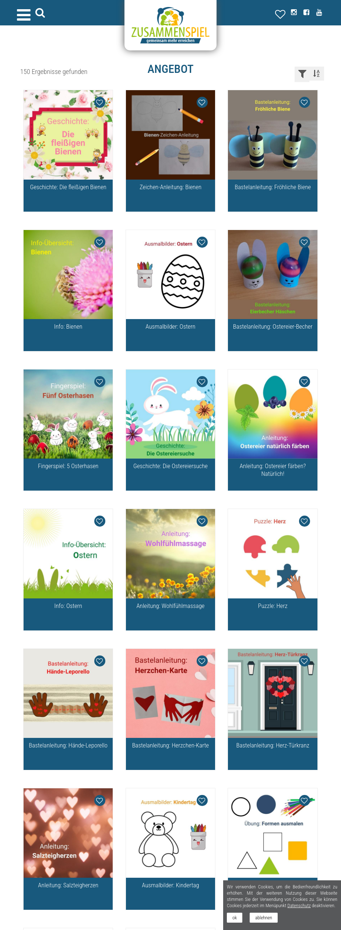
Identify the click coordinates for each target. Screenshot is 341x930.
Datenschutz (298, 905)
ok (234, 917)
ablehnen (263, 917)
